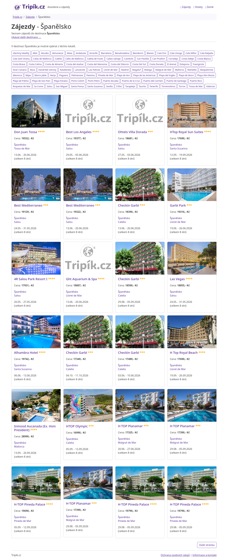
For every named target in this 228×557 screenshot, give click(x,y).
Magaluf (136, 69)
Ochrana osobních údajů (175, 555)
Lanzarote (80, 69)
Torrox (182, 86)
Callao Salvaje (113, 58)
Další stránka (207, 545)
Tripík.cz (17, 17)
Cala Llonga (176, 53)
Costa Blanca (204, 58)
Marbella (191, 69)
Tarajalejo (130, 86)
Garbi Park (178, 205)
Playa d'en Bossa (206, 75)
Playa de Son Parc (41, 80)
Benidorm (138, 53)
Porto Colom (77, 80)
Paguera (63, 75)
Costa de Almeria (54, 64)
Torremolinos (168, 86)
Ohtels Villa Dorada (132, 132)
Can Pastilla (143, 58)
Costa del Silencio (120, 64)
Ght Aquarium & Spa (81, 279)
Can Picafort (158, 58)
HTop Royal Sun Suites (186, 132)
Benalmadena (122, 53)
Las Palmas (94, 69)
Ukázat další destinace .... (26, 37)
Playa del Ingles (167, 75)
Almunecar (57, 53)
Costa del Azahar (75, 64)
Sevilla (109, 86)
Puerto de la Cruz (131, 80)
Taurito (142, 86)
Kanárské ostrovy (47, 69)
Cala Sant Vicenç (21, 58)
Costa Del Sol (139, 64)
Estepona (184, 64)
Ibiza (32, 69)
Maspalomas (206, 69)
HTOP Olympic (77, 426)
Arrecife (93, 53)
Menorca (17, 75)
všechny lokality (21, 53)
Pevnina (90, 75)
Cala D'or (162, 53)
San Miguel (61, 86)
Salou (49, 86)
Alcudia (45, 53)
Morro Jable (41, 75)
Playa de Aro (123, 75)
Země (209, 7)
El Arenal (171, 64)
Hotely (198, 7)
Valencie (210, 86)
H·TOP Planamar (130, 426)
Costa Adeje (187, 58)
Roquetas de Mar (22, 86)
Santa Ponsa (77, 86)
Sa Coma (38, 86)
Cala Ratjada (206, 53)
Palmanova (77, 75)
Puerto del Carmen (153, 80)
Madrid (125, 69)
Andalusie (81, 53)
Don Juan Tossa (25, 132)
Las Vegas (177, 279)
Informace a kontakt (205, 555)
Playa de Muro (186, 75)
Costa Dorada (156, 64)
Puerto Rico (196, 80)
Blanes (150, 53)
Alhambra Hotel (26, 352)
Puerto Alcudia (110, 80)
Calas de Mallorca (42, 58)
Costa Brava (19, 64)
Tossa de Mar (196, 86)
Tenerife (154, 86)
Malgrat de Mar (163, 69)
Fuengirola (198, 64)
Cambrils (128, 58)
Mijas (28, 75)
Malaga (148, 69)
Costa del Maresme (97, 64)
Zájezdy (185, 7)
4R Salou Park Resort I (30, 279)
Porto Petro (94, 80)
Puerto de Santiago (176, 80)
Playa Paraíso (61, 80)
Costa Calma (35, 64)
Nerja (53, 75)
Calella (58, 58)
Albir (35, 53)
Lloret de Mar (111, 69)
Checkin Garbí (128, 205)
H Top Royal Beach (184, 352)
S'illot (119, 86)
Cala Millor (191, 53)
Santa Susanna (95, 86)
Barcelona (106, 53)
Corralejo (173, 58)
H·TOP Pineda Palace (29, 504)
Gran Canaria (19, 69)
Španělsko (20, 144)
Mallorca (179, 69)
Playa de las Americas (144, 75)
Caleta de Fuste (95, 58)
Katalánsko (65, 69)
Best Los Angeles (79, 132)
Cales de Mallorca (74, 58)
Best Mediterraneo (28, 205)
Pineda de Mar (105, 75)
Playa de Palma (21, 80)
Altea (69, 53)
